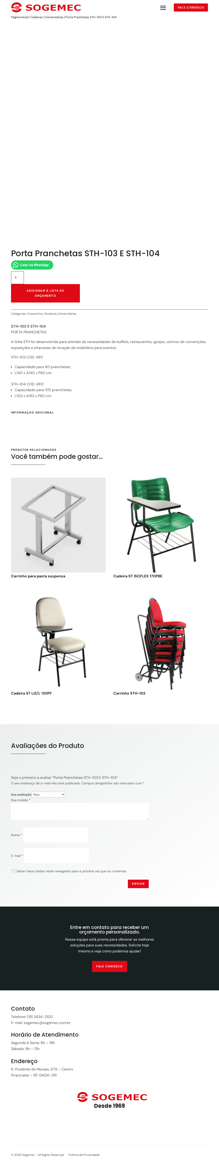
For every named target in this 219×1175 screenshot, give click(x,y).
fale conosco (109, 967)
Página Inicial (19, 17)
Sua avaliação (21, 795)
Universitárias (54, 17)
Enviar (138, 885)
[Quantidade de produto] (17, 278)
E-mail (17, 857)
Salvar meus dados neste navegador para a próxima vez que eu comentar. (72, 872)
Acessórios (35, 315)
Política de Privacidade (83, 1156)
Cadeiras (36, 17)
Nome (16, 836)
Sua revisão (21, 801)
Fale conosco (191, 7)
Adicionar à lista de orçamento (45, 294)
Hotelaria (50, 315)
